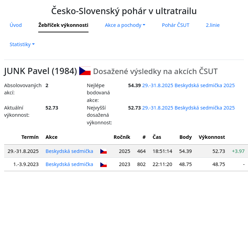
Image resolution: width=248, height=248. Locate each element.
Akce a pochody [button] (123, 25)
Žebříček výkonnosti (63, 25)
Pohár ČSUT (175, 25)
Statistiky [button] (20, 44)
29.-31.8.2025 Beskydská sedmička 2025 (188, 85)
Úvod (16, 25)
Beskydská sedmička (69, 151)
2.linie (213, 25)
